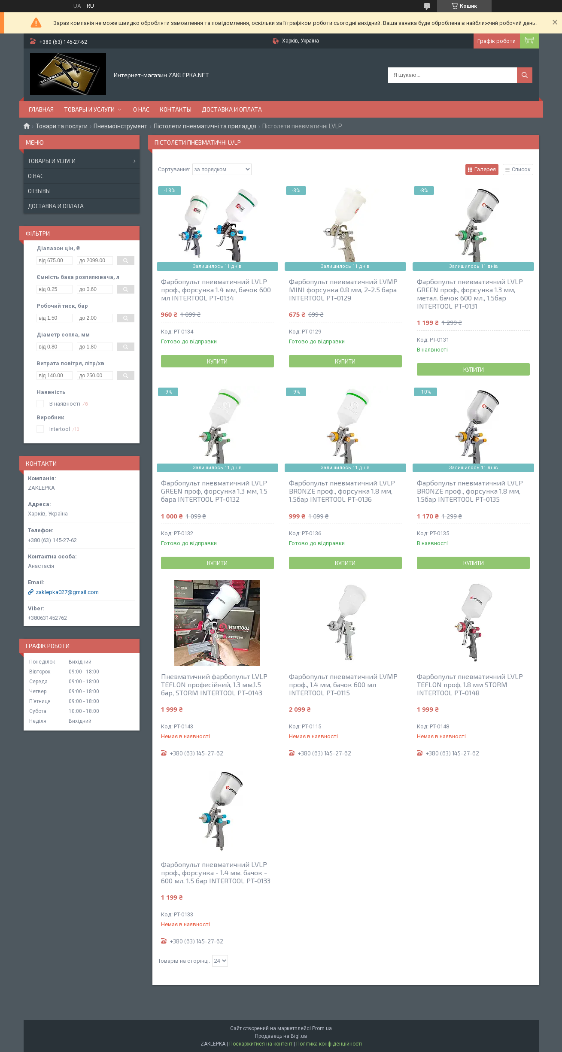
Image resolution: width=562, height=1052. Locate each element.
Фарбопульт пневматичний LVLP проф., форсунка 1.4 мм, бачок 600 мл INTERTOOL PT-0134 (216, 289)
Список (521, 169)
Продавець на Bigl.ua (281, 1036)
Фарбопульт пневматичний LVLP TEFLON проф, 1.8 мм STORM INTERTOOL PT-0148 (470, 684)
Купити (217, 361)
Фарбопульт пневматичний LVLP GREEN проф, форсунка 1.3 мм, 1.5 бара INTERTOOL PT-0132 (214, 491)
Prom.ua (322, 1028)
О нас (141, 109)
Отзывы (39, 191)
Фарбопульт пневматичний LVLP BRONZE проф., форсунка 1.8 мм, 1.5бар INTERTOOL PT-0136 (342, 491)
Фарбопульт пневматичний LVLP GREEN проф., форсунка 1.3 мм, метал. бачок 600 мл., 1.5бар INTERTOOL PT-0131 (470, 293)
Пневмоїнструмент (120, 126)
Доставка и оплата (232, 109)
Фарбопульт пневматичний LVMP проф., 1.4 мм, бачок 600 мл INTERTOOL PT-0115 (343, 684)
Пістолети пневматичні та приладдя (205, 126)
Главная (41, 109)
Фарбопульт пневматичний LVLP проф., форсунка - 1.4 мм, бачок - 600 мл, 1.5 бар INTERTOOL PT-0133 (215, 872)
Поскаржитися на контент (260, 1044)
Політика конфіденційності (329, 1044)
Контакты (175, 109)
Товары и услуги (89, 109)
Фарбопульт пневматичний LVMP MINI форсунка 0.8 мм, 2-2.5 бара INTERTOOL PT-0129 (343, 289)
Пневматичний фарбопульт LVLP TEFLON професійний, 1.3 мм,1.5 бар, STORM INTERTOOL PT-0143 (214, 684)
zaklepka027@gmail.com (67, 592)
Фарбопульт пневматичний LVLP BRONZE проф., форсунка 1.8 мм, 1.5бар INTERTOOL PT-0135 (470, 491)
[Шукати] (524, 75)
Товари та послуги (62, 126)
